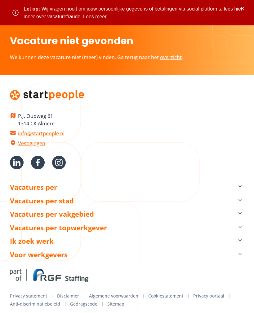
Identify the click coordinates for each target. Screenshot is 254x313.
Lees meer (95, 16)
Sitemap (115, 304)
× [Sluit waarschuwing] (242, 8)
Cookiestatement (165, 296)
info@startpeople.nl (41, 133)
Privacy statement (28, 296)
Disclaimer (68, 296)
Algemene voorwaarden (113, 296)
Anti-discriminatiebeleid (35, 304)
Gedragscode (83, 304)
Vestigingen (31, 143)
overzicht (171, 57)
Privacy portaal (208, 296)
